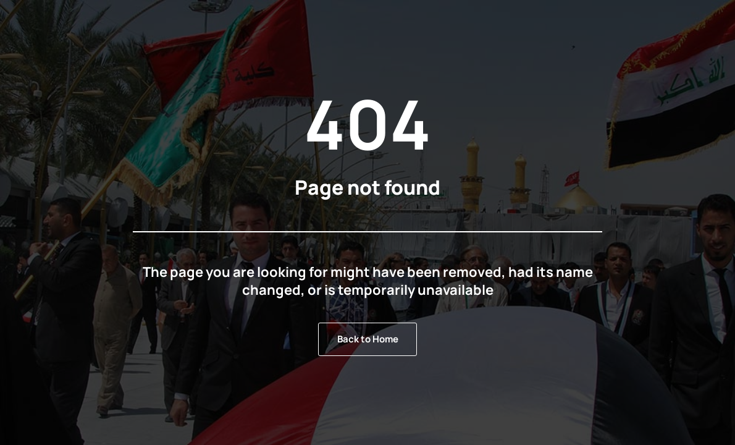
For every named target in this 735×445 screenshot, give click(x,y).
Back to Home (367, 339)
